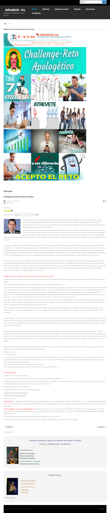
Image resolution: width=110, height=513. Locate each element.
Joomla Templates (11, 509)
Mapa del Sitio (10, 497)
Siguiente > (101, 427)
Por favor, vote (8, 215)
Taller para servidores (26, 456)
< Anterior (8, 427)
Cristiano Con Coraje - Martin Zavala (15, 393)
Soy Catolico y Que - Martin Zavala (15, 395)
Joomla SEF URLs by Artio (9, 431)
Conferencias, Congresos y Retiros (29, 463)
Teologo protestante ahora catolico (19, 197)
